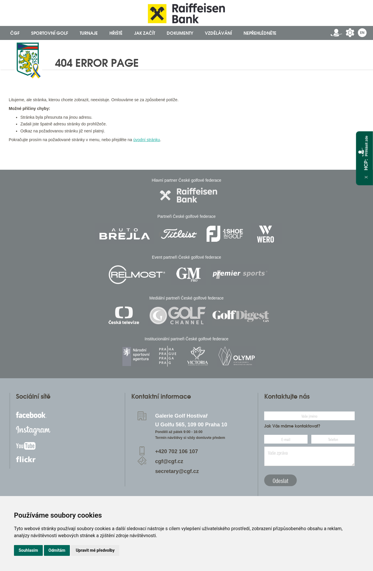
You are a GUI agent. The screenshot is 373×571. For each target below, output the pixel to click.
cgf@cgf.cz (169, 461)
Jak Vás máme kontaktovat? (292, 426)
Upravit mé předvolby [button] (95, 550)
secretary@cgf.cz (177, 471)
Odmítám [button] (57, 550)
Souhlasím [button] (28, 550)
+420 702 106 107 (176, 451)
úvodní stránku (146, 139)
